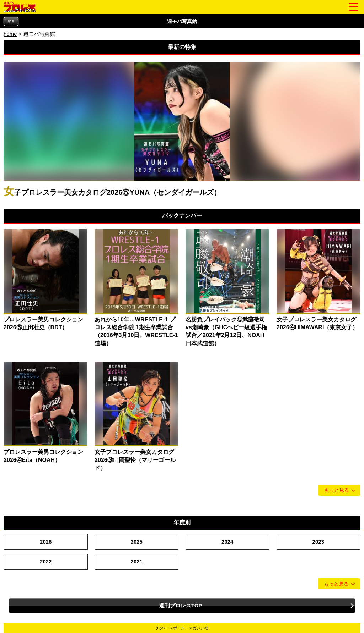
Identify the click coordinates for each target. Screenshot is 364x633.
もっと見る (336, 490)
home (10, 34)
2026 (46, 542)
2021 (137, 561)
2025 (137, 542)
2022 (46, 561)
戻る (11, 21)
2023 (318, 542)
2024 (227, 542)
